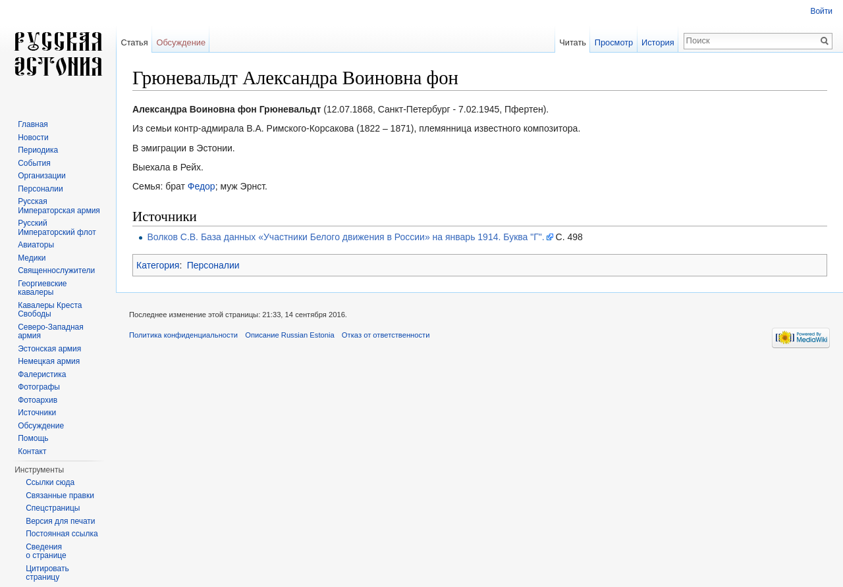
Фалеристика (42, 374)
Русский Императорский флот (56, 227)
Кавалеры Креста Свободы (50, 310)
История (657, 42)
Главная (33, 124)
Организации (42, 175)
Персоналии (213, 265)
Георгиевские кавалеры (42, 288)
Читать (572, 42)
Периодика (38, 150)
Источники (37, 412)
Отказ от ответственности (386, 335)
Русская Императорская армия (59, 206)
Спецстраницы (53, 508)
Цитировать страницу (47, 573)
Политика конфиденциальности (183, 335)
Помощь (33, 438)
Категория (157, 265)
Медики (31, 258)
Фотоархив (37, 400)
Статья (134, 42)
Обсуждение (180, 42)
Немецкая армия (49, 361)
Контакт (32, 451)
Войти (821, 11)
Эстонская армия (49, 348)
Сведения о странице (46, 551)
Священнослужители (56, 270)
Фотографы (39, 387)
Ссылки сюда (50, 482)
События (34, 163)
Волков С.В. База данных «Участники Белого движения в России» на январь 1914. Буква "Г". (345, 237)
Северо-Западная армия (51, 331)
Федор (201, 186)
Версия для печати (60, 521)
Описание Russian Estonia (289, 335)
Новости (33, 137)
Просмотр (614, 42)
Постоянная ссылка (61, 533)
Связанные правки (60, 495)
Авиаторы (36, 244)
